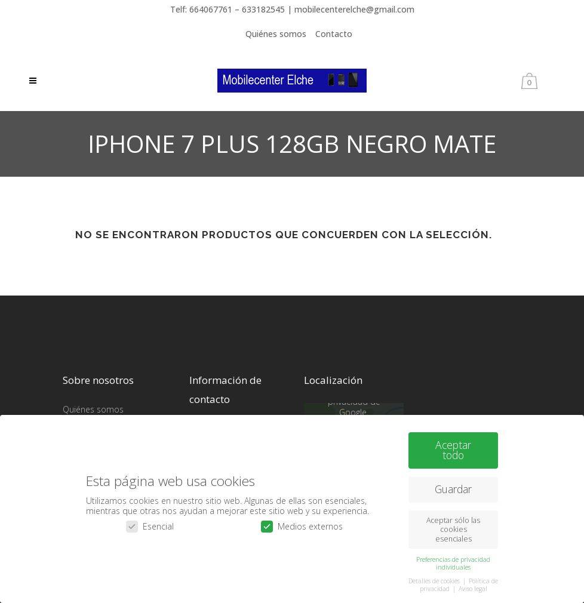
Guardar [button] (453, 485)
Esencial (150, 522)
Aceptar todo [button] (453, 446)
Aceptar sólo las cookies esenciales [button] (453, 526)
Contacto (333, 33)
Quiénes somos (275, 33)
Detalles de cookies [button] (435, 577)
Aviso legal (473, 585)
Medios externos (302, 522)
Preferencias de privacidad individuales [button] (453, 559)
